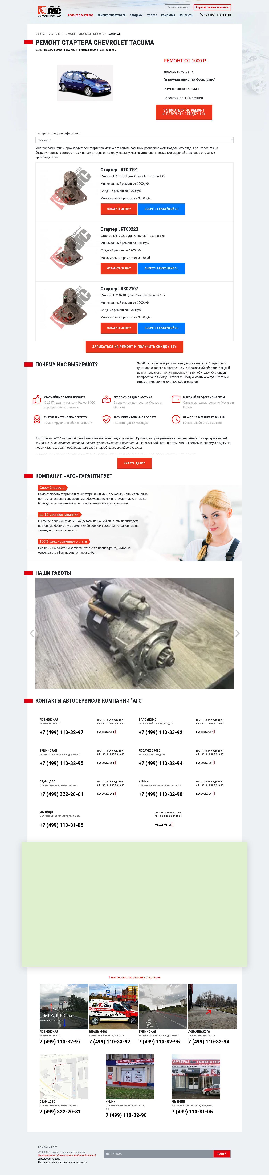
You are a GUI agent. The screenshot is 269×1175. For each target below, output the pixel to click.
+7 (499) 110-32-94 (160, 763)
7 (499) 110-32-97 (60, 1041)
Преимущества (53, 49)
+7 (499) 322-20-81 (61, 794)
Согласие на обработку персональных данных (62, 1162)
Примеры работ (86, 49)
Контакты (186, 15)
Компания (168, 15)
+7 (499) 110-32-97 (61, 732)
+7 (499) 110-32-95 (61, 763)
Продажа (136, 15)
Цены (38, 49)
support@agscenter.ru (49, 1158)
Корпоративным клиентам (212, 7)
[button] (145, 15)
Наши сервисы (107, 49)
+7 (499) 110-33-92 (160, 732)
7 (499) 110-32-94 (208, 1041)
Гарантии (69, 49)
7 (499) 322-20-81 (60, 1111)
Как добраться (105, 732)
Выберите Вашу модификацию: (57, 133)
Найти (222, 1154)
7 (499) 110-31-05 (192, 1111)
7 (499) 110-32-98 (126, 1115)
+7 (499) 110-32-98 (160, 794)
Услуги (152, 15)
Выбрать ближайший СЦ (161, 209)
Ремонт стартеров (80, 15)
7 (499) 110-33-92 (109, 1041)
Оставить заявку (177, 7)
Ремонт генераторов (111, 15)
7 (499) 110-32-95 (159, 1041)
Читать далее (134, 463)
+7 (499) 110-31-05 (61, 825)
